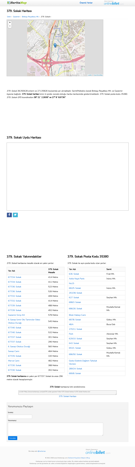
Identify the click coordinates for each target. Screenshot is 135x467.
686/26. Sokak (75, 308)
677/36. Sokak (14, 286)
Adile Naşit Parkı (76, 278)
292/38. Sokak (75, 293)
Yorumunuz (12, 420)
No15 (71, 283)
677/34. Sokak (14, 277)
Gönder (12, 438)
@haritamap (42, 451)
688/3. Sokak (75, 302)
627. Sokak (74, 297)
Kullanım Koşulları (74, 458)
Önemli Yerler (86, 2)
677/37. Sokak (14, 337)
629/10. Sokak (75, 338)
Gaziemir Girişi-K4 (16, 315)
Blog (88, 458)
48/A (71, 324)
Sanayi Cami (13, 351)
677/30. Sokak (14, 365)
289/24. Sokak (75, 368)
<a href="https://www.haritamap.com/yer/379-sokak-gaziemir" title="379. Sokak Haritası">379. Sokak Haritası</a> (67, 392)
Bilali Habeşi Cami (77, 315)
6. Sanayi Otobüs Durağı (19, 346)
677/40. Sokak (14, 327)
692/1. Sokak (75, 348)
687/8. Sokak (75, 319)
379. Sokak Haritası (67, 396)
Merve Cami (13, 360)
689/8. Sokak (75, 373)
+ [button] (10, 22)
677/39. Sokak (14, 305)
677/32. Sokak (14, 296)
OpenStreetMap (98, 75)
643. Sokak (74, 343)
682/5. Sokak (75, 288)
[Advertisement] (116, 53)
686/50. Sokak (75, 354)
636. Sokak (74, 274)
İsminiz (10, 412)
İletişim (83, 458)
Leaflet (90, 75)
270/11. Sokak (75, 329)
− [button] (10, 26)
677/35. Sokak (14, 356)
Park (71, 334)
